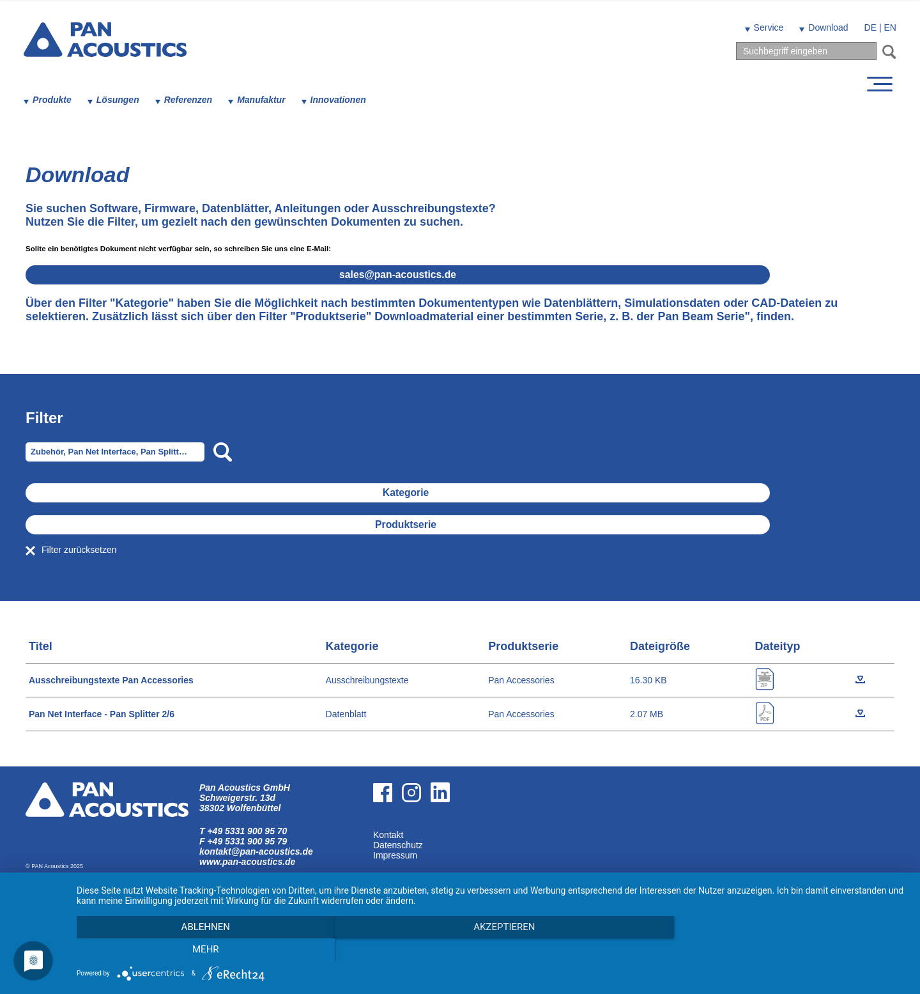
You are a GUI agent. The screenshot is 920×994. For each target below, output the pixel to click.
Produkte (53, 100)
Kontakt (388, 835)
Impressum (395, 855)
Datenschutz (398, 845)
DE (868, 27)
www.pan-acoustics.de (247, 862)
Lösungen (119, 100)
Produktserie (468, 524)
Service (767, 27)
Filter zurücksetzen (79, 550)
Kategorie (468, 492)
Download (826, 27)
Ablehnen (201, 950)
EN (888, 27)
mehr (782, 950)
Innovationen (340, 100)
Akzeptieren (492, 950)
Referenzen (190, 100)
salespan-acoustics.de (460, 274)
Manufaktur (263, 100)
